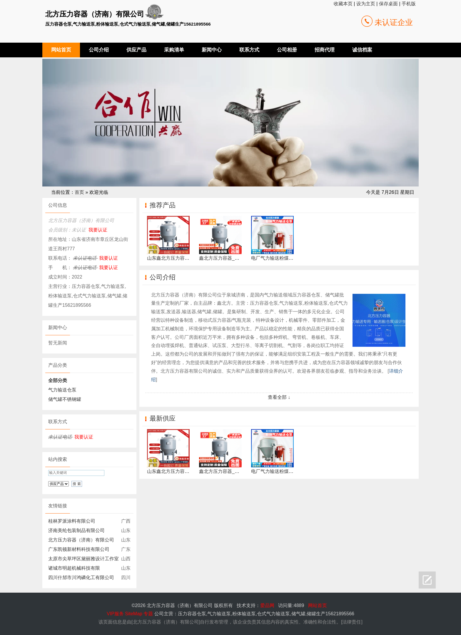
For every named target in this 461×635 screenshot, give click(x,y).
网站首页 (317, 605)
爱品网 (267, 605)
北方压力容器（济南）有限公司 (81, 539)
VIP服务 (115, 613)
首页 (79, 192)
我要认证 (97, 229)
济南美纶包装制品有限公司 (76, 530)
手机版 (409, 3)
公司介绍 (163, 277)
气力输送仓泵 (62, 389)
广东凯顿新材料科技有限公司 (78, 549)
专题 (148, 613)
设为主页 (365, 3)
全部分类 (57, 380)
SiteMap (133, 613)
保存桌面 (388, 3)
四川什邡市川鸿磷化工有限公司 (81, 577)
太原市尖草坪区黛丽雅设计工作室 (83, 558)
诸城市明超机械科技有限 (74, 568)
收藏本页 (343, 3)
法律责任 (351, 621)
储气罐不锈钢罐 (64, 399)
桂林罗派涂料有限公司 (71, 521)
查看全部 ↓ (279, 397)
